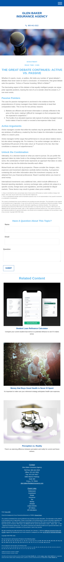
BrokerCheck (38, 515)
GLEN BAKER (32, 13)
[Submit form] (8, 268)
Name (7, 224)
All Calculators (32, 510)
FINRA (42, 556)
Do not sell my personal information (52, 532)
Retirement (32, 491)
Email (7, 237)
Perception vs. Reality (32, 446)
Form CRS (7, 512)
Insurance (32, 497)
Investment (32, 493)
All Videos (32, 508)
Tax (32, 499)
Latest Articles (32, 506)
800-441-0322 (32, 25)
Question (6, 249)
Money (32, 501)
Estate (32, 495)
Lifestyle (32, 504)
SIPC (46, 556)
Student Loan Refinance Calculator (32, 328)
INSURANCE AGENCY (32, 16)
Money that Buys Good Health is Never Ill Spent (32, 388)
